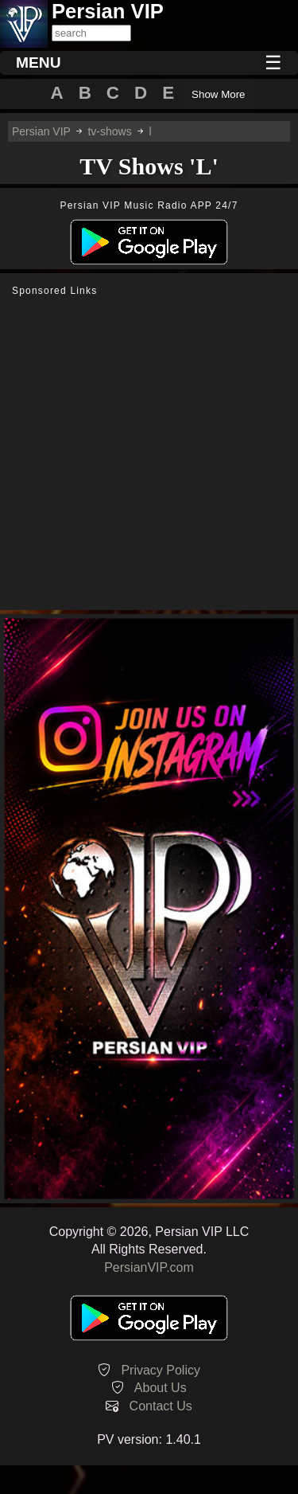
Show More (218, 94)
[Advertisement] (149, 453)
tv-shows (109, 131)
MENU (38, 62)
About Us (160, 1387)
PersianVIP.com (149, 1267)
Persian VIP (41, 131)
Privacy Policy (160, 1370)
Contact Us (161, 1406)
